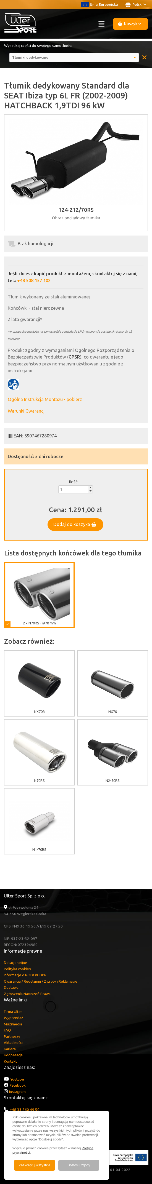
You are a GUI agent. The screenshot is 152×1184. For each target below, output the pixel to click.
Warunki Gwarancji (27, 410)
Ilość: (73, 481)
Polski (135, 4)
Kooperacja (13, 1055)
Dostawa (11, 987)
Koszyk (129, 23)
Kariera (10, 1049)
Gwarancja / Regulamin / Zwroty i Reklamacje (40, 981)
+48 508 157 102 (34, 280)
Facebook (18, 1085)
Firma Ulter (13, 1011)
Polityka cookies (17, 969)
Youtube (17, 1079)
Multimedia (13, 1024)
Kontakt (10, 1061)
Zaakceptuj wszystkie (34, 1165)
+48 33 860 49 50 (25, 1109)
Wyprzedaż (13, 1017)
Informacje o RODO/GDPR (25, 975)
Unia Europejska (99, 4)
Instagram (17, 1091)
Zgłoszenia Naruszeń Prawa (27, 993)
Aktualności (13, 1042)
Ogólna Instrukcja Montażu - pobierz (45, 399)
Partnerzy (12, 1036)
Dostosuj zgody (78, 1165)
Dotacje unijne (15, 962)
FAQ (7, 1030)
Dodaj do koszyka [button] (74, 524)
